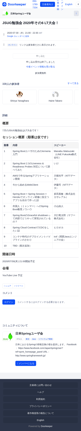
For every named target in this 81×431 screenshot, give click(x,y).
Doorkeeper (46, 426)
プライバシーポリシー (40, 406)
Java (34, 339)
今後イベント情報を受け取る (40, 66)
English (68, 4)
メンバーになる (25, 363)
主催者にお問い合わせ (40, 385)
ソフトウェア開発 (45, 339)
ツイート (18, 286)
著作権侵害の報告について (40, 413)
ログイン (8, 302)
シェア (7, 286)
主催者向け (47, 4)
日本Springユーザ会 (20, 13)
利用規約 (40, 399)
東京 (27, 339)
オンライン (12, 45)
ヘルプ (40, 392)
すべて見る (73, 83)
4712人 (19, 339)
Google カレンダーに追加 (18, 36)
